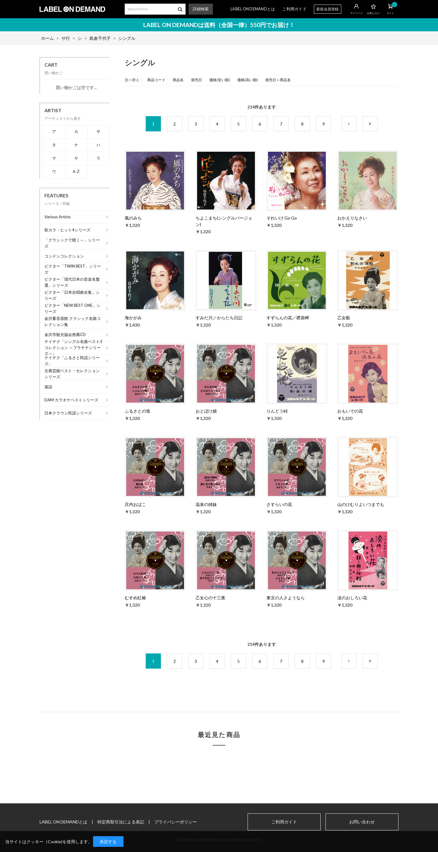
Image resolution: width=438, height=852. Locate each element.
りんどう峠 (277, 411)
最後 (377, 123)
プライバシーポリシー (175, 821)
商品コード (156, 80)
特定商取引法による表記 (120, 821)
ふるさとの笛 (137, 411)
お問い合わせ (362, 821)
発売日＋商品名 (278, 80)
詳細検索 (201, 9)
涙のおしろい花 (352, 597)
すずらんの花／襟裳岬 (287, 317)
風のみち (133, 217)
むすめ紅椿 (135, 597)
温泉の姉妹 (206, 504)
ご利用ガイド (294, 9)
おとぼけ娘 (206, 411)
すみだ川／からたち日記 (219, 317)
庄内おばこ (135, 504)
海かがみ (133, 317)
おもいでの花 (350, 411)
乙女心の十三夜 (210, 597)
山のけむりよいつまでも (360, 504)
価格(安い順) (219, 80)
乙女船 (343, 317)
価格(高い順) (247, 80)
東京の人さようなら (285, 597)
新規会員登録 (327, 9)
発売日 (196, 80)
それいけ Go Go (281, 217)
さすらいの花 (279, 504)
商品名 (178, 80)
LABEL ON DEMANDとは (253, 9)
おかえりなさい (352, 217)
